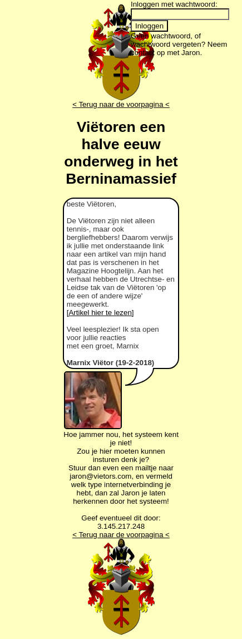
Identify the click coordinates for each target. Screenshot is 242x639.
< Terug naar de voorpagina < (121, 104)
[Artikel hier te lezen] (100, 312)
